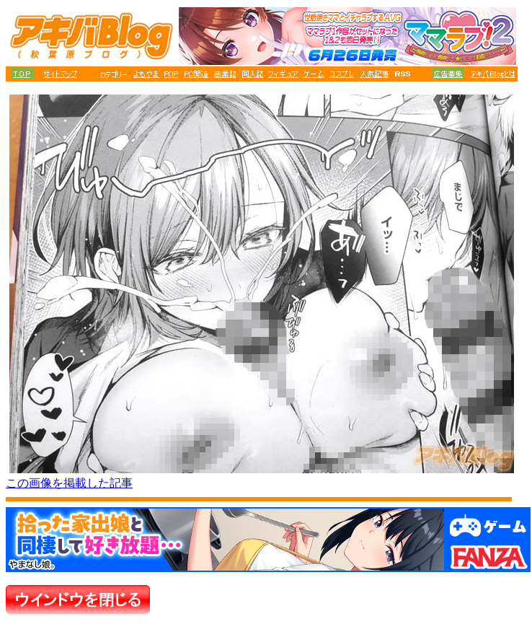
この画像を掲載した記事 (69, 483)
